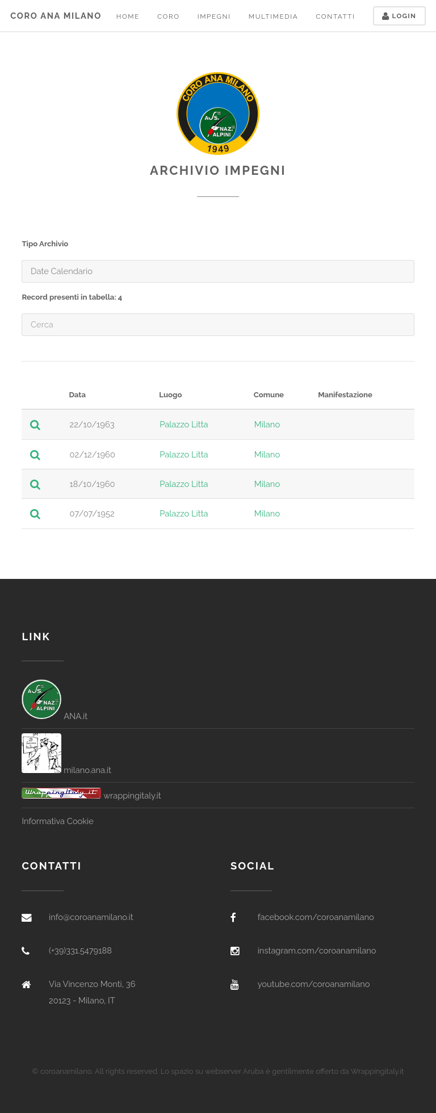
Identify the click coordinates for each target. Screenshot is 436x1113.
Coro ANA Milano (56, 15)
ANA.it (54, 716)
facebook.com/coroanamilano (316, 917)
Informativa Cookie (57, 821)
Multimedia (273, 16)
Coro (168, 16)
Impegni (214, 16)
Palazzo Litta (184, 424)
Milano (267, 424)
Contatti (335, 16)
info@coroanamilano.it (91, 917)
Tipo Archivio (45, 244)
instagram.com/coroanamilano (317, 950)
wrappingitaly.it (91, 795)
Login (399, 16)
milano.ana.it (66, 770)
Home (128, 16)
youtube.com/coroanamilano (314, 984)
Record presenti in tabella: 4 (72, 297)
